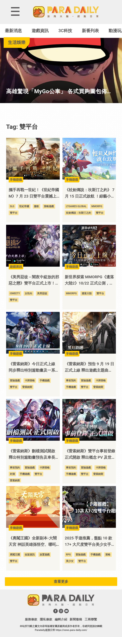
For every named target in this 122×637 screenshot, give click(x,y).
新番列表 (90, 30)
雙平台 (13, 212)
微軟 (36, 206)
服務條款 (31, 619)
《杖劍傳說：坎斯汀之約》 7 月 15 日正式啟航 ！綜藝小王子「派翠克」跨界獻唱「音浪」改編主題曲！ (90, 194)
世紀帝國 (24, 206)
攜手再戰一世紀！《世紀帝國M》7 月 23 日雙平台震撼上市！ (34, 194)
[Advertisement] (61, 111)
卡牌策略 (30, 380)
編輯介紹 (61, 619)
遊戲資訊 (40, 30)
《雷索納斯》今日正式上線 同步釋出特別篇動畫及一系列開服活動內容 (34, 368)
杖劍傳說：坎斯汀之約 (78, 212)
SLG (12, 206)
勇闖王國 (15, 554)
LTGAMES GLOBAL (76, 206)
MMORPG (96, 206)
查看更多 (61, 581)
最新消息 (13, 30)
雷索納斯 (27, 387)
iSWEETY (15, 293)
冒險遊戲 (15, 380)
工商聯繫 (91, 619)
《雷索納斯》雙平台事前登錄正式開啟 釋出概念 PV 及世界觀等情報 (90, 455)
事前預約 (71, 380)
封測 (12, 474)
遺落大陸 (87, 293)
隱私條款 (46, 619)
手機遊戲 (45, 380)
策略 (107, 554)
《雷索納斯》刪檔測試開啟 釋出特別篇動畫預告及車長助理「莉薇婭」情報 (34, 455)
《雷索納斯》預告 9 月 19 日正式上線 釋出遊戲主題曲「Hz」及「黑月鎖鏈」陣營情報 (89, 368)
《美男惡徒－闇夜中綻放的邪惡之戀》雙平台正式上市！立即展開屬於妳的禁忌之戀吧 (34, 281)
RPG (68, 554)
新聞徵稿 (76, 619)
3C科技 (65, 30)
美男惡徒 (42, 293)
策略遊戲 (49, 206)
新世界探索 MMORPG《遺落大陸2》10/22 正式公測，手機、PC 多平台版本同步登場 (89, 281)
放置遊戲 (45, 554)
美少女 (70, 561)
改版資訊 (30, 554)
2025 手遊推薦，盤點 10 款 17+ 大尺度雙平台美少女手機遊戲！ (90, 542)
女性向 (28, 293)
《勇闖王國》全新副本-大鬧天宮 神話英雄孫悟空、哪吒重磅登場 (33, 542)
